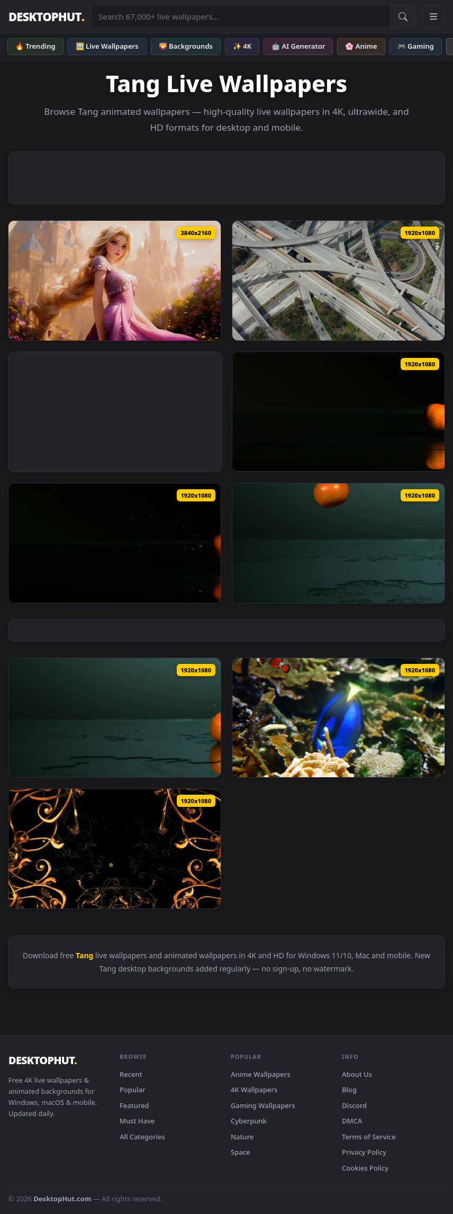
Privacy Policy (364, 1152)
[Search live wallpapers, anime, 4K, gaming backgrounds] (240, 16)
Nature (242, 1136)
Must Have (137, 1121)
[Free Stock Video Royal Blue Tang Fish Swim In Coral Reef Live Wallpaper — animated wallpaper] (338, 718)
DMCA (352, 1121)
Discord (354, 1105)
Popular (133, 1089)
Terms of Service (369, 1136)
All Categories (142, 1136)
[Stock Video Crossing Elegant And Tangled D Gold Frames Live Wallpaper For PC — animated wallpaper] (114, 848)
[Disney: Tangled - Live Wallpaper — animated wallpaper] (114, 280)
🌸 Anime (361, 46)
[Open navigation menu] (433, 16)
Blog (349, 1089)
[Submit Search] (402, 16)
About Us (357, 1074)
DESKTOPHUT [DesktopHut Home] (46, 16)
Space (240, 1152)
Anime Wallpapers (261, 1074)
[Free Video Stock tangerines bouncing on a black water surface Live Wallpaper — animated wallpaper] (114, 543)
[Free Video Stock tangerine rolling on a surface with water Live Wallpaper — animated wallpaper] (114, 718)
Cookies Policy (365, 1168)
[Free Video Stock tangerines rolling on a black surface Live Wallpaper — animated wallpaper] (338, 412)
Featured (134, 1105)
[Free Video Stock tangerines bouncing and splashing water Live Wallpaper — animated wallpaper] (338, 543)
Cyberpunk (249, 1121)
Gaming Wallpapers (263, 1105)
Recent (131, 1074)
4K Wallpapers (254, 1089)
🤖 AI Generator (298, 46)
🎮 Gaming (415, 46)
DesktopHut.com (62, 1198)
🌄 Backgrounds (186, 46)
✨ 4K (242, 46)
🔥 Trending (35, 46)
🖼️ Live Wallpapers (107, 46)
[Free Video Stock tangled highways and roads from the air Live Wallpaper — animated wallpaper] (338, 280)
